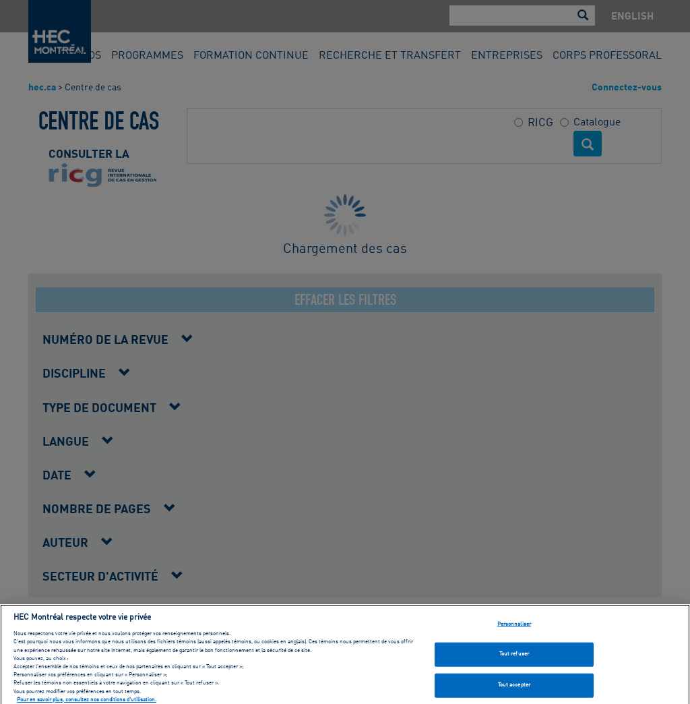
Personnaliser (514, 629)
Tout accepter (514, 690)
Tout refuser (514, 659)
